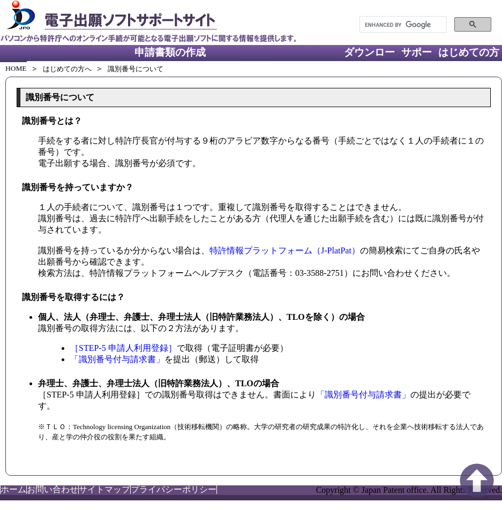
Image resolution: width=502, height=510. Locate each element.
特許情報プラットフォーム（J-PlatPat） (284, 250)
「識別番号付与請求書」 (117, 359)
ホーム (13, 489)
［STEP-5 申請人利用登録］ (123, 347)
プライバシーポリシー (173, 489)
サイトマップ (104, 489)
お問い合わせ (52, 489)
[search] (402, 24)
